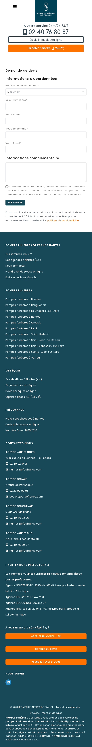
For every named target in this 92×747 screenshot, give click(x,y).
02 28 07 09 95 (18, 491)
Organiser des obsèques (20, 385)
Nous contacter (15, 266)
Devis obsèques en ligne (20, 391)
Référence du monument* (22, 85)
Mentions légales (52, 713)
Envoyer (15, 202)
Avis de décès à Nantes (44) (23, 379)
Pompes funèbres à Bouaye (23, 299)
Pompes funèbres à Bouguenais (25, 305)
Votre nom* (12, 114)
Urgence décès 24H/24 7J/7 (23, 397)
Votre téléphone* (16, 128)
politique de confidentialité (63, 220)
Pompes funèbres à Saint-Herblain (27, 334)
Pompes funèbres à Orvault (23, 322)
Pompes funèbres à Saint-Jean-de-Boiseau (33, 340)
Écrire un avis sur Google (21, 277)
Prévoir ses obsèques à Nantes (24, 418)
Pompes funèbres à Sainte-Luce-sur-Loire (32, 352)
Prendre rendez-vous (46, 661)
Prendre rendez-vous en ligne (24, 271)
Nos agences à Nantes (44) (23, 260)
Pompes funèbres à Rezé (21, 328)
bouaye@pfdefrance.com (26, 496)
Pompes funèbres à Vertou (22, 357)
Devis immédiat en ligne (46, 40)
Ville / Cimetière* (16, 100)
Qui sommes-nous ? (18, 254)
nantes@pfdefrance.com (25, 469)
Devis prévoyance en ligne (22, 424)
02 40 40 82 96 (19, 518)
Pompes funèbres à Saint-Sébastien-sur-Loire (34, 346)
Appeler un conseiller (46, 636)
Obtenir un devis (46, 649)
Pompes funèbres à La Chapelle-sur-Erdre (32, 311)
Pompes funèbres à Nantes (22, 317)
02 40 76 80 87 (48, 32)
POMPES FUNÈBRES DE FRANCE (36, 707)
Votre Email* (13, 143)
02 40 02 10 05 (18, 464)
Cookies (35, 713)
